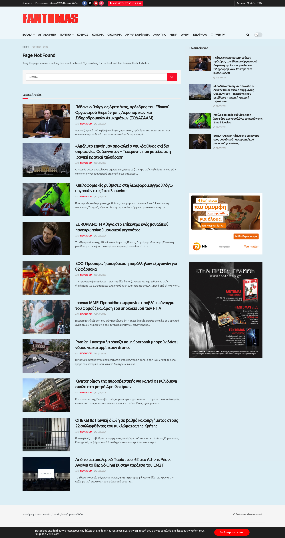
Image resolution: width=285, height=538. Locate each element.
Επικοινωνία (41, 3)
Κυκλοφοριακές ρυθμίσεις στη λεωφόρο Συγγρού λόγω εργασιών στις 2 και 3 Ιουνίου (237, 118)
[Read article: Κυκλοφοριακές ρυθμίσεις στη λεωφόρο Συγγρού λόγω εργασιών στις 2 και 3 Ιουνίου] (46, 199)
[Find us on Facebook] (84, 3)
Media (173, 34)
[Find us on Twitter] (90, 3)
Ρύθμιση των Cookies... (47, 534)
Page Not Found (40, 47)
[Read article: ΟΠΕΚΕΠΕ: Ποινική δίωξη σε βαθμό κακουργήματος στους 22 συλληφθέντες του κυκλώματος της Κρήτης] (46, 434)
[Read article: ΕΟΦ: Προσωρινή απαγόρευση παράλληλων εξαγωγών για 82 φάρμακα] (46, 278)
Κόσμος (82, 34)
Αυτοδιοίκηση (47, 34)
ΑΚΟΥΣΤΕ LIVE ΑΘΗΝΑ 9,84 (125, 3)
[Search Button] (247, 34)
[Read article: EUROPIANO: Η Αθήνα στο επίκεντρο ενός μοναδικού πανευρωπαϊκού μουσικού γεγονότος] (46, 238)
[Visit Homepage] (50, 18)
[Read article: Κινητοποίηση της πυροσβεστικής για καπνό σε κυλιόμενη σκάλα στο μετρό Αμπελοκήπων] (46, 395)
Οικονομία (114, 34)
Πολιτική (65, 34)
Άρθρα (185, 34)
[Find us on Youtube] (95, 3)
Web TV (218, 34)
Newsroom (86, 124)
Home (26, 47)
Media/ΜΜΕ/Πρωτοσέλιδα (64, 3)
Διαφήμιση (28, 3)
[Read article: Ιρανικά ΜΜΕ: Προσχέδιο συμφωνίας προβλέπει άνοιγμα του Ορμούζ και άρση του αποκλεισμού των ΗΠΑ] (46, 317)
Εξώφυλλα (200, 34)
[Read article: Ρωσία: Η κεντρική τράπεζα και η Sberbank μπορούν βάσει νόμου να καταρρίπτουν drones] (46, 356)
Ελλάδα (27, 34)
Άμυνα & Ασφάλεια (137, 34)
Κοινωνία (97, 34)
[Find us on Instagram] (101, 3)
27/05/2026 (100, 124)
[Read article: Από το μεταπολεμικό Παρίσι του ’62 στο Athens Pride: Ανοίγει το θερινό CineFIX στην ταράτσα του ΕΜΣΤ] (46, 474)
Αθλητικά (159, 34)
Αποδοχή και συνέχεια (232, 532)
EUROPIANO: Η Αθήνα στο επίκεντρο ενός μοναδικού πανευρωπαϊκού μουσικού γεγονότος (236, 139)
